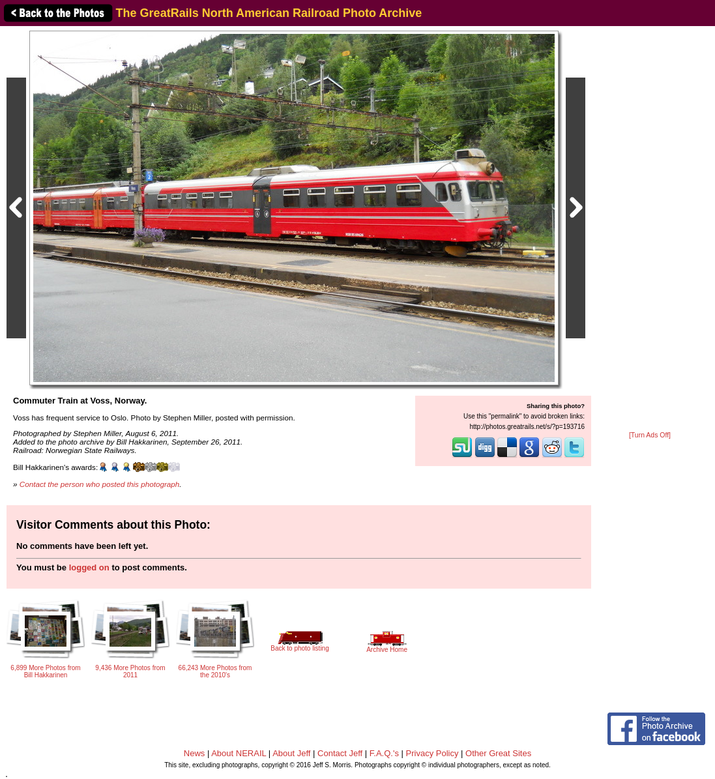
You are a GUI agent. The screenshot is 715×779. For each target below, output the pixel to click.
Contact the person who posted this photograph (100, 484)
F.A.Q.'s (384, 753)
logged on (89, 567)
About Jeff (291, 753)
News (194, 753)
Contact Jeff (339, 753)
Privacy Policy (432, 753)
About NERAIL (238, 753)
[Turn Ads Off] (650, 435)
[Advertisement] (650, 229)
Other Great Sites (498, 753)
